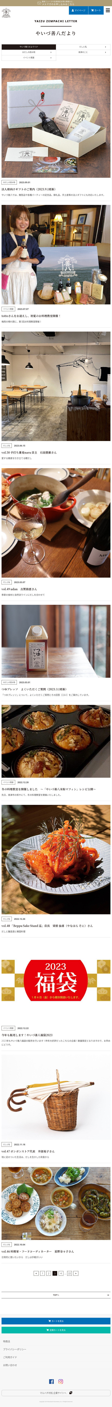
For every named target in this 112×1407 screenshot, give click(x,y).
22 (69, 1273)
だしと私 (92, 46)
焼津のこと (92, 52)
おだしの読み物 (36, 52)
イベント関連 (37, 57)
